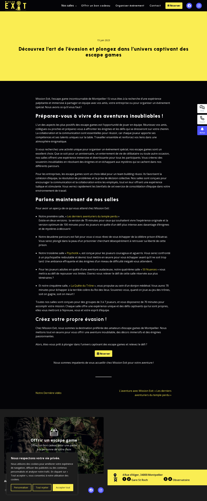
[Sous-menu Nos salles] (76, 5)
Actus (202, 130)
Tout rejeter (42, 487)
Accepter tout (63, 487)
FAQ (202, 108)
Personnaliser (21, 487)
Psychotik (72, 253)
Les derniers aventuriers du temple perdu (92, 216)
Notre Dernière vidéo (48, 393)
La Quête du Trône (82, 285)
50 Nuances (150, 269)
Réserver (174, 5)
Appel (202, 119)
